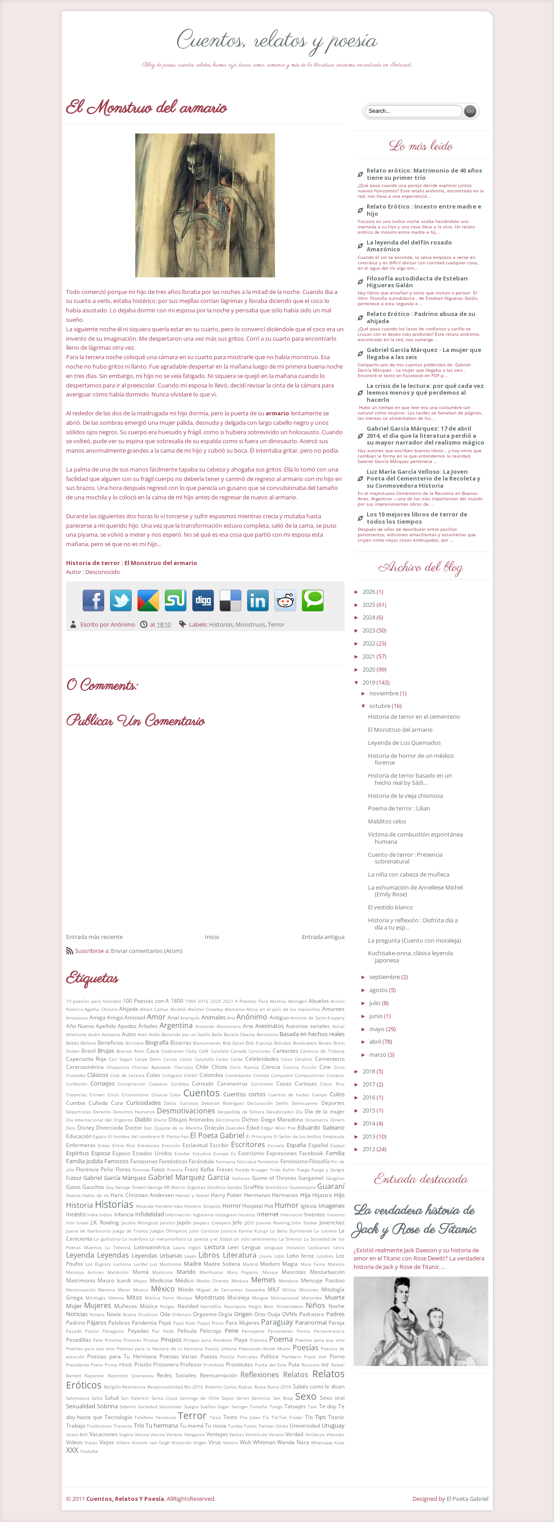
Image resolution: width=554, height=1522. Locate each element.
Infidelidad (149, 1214)
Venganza (194, 1434)
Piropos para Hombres (207, 1340)
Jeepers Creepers (212, 1222)
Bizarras (180, 1042)
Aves (142, 1034)
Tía (265, 1417)
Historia (79, 1205)
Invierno (336, 1214)
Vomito (230, 1442)
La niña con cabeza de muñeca (408, 874)
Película (187, 1330)
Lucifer (140, 1264)
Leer (233, 1247)
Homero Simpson (202, 1206)
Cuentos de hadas (289, 1094)
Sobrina (107, 1406)
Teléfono (143, 1417)
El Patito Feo (175, 1136)
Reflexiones (259, 1375)
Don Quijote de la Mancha (173, 1128)
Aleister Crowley (205, 1009)
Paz (156, 1331)
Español (318, 1144)
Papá (165, 1322)
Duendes (235, 1128)
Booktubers (305, 1043)
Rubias (245, 1387)
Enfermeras (81, 1144)
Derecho (102, 1111)
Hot (268, 1205)
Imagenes (332, 1206)
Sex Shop (283, 1398)
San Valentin (135, 1398)
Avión (154, 1034)
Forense (141, 1169)
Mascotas (294, 1271)
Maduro (270, 1263)
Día (299, 1111)
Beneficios (111, 1042)
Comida (261, 1075)
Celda (236, 1059)
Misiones (309, 1289)
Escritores (248, 1144)
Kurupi (261, 1231)
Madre (192, 1263)
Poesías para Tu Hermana (122, 1356)
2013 (370, 1136)
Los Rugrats (98, 1264)
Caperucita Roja (86, 1058)
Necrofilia (211, 1306)
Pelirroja (210, 1330)
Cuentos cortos (244, 1094)
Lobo (279, 1256)
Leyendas (113, 1255)
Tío (309, 1416)
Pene (231, 1330)
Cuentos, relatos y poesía (277, 41)
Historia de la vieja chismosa (405, 796)
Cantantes (285, 1050)
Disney (85, 1127)
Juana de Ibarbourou (88, 1231)
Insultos (246, 1214)
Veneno (174, 1434)
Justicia (229, 1231)
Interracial (291, 1214)
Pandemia (144, 1322)
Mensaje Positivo (323, 1280)
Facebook (311, 1153)
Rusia (260, 1387)
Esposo (121, 1153)
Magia (290, 1263)
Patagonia (113, 1331)
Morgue (260, 1298)
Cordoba (180, 1084)
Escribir (219, 1144)
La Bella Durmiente (291, 1231)
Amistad (134, 1017)
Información (178, 1214)
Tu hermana (162, 1425)
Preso (97, 1365)
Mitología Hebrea (104, 1298)
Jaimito (167, 1222)
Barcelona (267, 1034)
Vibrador (335, 1434)
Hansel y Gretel (192, 1195)
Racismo (310, 1365)
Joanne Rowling (273, 1222)
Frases (225, 1169)
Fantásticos (173, 1161)
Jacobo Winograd (139, 1222)
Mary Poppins (242, 1272)
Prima (111, 1365)
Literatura (240, 1255)
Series (242, 1398)
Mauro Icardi (114, 1280)
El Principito (259, 1136)
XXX (72, 1450)
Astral (338, 1026)
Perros (303, 1331)
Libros (209, 1255)
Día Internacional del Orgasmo (99, 1120)
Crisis (113, 1094)
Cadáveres (172, 1051)
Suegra (191, 1406)
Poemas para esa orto (320, 1340)
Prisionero (166, 1364)
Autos (129, 1033)
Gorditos (216, 1187)
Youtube (89, 1451)
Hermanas (257, 1194)
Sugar (223, 1406)
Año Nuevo (80, 1025)
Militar (289, 1289)
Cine (325, 1066)
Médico (184, 1280)
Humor (287, 1205)
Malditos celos (387, 821)
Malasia (336, 1264)
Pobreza (258, 1340)
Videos (74, 1442)
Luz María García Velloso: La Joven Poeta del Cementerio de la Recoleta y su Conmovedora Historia (423, 479)
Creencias (76, 1094)
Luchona (122, 1264)
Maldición (118, 1272)
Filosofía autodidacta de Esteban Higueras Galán (417, 282)
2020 (215, 1001)
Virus (214, 1442)
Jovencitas (332, 1222)
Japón (184, 1222)
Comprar (335, 1075)
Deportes (333, 1102)
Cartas (170, 1059)
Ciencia (271, 1066)
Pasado (74, 1331)
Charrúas (183, 1067)
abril (375, 1041)
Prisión (142, 1364)
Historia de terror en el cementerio (414, 716)
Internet (268, 1214)
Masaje (270, 1272)
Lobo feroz (300, 1255)
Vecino (158, 1434)
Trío (139, 1425)
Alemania (235, 1009)
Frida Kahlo (282, 1169)
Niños (315, 1305)
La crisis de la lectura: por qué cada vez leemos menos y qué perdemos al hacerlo (425, 393)
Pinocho (113, 1340)
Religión (112, 1387)
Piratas (151, 1340)
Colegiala (172, 1075)
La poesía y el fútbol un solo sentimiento (232, 1239)
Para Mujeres (243, 1322)
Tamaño (258, 1406)
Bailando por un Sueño (186, 1034)
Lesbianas (319, 1247)
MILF (273, 1289)
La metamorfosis (168, 1239)
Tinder (296, 1417)
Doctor (133, 1127)
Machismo (171, 1264)
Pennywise (253, 1331)
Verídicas (315, 1434)
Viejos (106, 1442)
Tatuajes (295, 1406)
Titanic (336, 1416)
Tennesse (165, 1417)
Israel (82, 1222)
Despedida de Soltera (241, 1111)
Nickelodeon (289, 1306)
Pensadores (280, 1331)
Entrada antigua (323, 937)
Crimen (97, 1094)
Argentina (176, 1025)
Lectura (214, 1247)
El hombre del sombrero (134, 1136)
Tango (276, 1406)
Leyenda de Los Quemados (404, 743)
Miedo (186, 1289)
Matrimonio (80, 1280)
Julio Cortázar (204, 1231)
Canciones (259, 1051)
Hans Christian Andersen (142, 1194)
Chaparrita (117, 1067)
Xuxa (339, 1442)
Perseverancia (329, 1331)
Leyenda (80, 1255)
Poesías (306, 1348)
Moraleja (238, 1297)
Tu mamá (192, 1425)
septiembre (385, 977)
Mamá (141, 1271)
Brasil (88, 1050)
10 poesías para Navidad (93, 1001)
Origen (243, 1314)
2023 (370, 630)
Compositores (309, 1075)
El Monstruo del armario (400, 729)
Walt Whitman (257, 1442)
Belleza (88, 1043)
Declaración (260, 1103)
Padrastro (311, 1313)
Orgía (225, 1313)
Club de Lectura (127, 1075)
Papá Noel (184, 1323)
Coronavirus (232, 1083)
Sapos (228, 1398)
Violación (181, 1442)
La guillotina (107, 1239)
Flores (123, 1169)
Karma (246, 1231)
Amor (156, 1017)
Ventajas (217, 1433)
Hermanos (285, 1194)
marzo (378, 1054)
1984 (190, 1001)
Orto (260, 1313)
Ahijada (128, 1008)
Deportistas (78, 1111)
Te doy (327, 1406)
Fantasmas (144, 1161)
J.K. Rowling (105, 1222)
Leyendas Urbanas (157, 1255)
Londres (324, 1256)
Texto (230, 1416)
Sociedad (147, 1406)
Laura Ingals (187, 1247)
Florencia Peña (94, 1169)
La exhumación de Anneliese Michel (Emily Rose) (415, 891)
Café (203, 1051)
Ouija (273, 1313)
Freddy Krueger (251, 1169)
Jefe (237, 1222)
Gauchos (93, 1186)
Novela (97, 1314)
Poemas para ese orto (90, 1348)
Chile (202, 1066)
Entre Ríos (123, 1145)
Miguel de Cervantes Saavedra (231, 1289)
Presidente (77, 1365)
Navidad (187, 1305)
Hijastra (322, 1194)
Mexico (140, 1289)
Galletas (241, 1178)
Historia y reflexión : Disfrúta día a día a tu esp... (413, 923)
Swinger (239, 1406)
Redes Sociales (176, 1375)
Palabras (119, 1322)
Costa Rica (332, 1084)
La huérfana (135, 1239)
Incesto (76, 1214)
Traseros (122, 1426)
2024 (370, 617)
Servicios (261, 1398)
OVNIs (289, 1313)
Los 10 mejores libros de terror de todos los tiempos (417, 518)
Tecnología (118, 1416)
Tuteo (250, 1426)
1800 (177, 1000)
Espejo (337, 1145)
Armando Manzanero (218, 1026)
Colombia (211, 1074)
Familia (335, 1153)
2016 (203, 1001)
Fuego (303, 1169)
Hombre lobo (169, 1206)
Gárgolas (335, 1178)
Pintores (133, 1340)
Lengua (251, 1247)
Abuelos (319, 1000)
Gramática (276, 1187)
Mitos (134, 1297)
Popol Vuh (315, 1356)
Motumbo (311, 1298)
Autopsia (111, 1034)
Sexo (306, 1396)
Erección (171, 1145)
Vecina (142, 1434)
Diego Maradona (282, 1119)
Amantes (333, 1008)
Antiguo (279, 1017)
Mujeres (97, 1305)
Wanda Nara (293, 1442)
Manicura (162, 1272)
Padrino (75, 1322)
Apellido (106, 1025)
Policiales (247, 1356)
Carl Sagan (120, 1059)
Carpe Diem (148, 1059)
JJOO (249, 1222)
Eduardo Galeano (320, 1127)
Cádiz (191, 1051)
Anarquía (189, 1018)
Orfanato (181, 1314)
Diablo (143, 1119)
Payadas (138, 1330)
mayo (377, 1029)
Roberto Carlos (221, 1387)
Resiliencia (134, 1387)
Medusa (239, 1280)
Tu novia (215, 1425)
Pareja (336, 1322)
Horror (231, 1206)
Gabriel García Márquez (114, 1178)
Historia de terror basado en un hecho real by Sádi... (410, 779)
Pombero (291, 1356)
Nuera (129, 1314)
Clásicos (97, 1075)
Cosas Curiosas (296, 1083)
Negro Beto (261, 1306)
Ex (233, 1153)
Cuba (175, 1094)
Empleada (334, 1136)
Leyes (190, 1256)
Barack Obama (239, 1034)
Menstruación (81, 1289)
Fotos (158, 1169)
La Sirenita (290, 1239)
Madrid (250, 1264)
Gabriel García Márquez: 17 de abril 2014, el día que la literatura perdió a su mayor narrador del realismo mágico (425, 435)
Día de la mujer (324, 1111)
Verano (276, 1434)
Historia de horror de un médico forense (411, 759)
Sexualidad (80, 1406)
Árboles (148, 1025)
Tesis (215, 1417)
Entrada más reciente (94, 937)
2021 (228, 1001)
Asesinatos (269, 1026)
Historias (221, 624)
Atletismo (76, 1034)
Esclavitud (195, 1144)
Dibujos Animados (191, 1119)
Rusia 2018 (279, 1387)
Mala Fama (313, 1264)
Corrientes (262, 1084)
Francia (175, 1169)
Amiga (97, 1017)
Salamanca (77, 1398)
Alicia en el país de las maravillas (283, 1009)
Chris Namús (244, 1067)
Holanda (145, 1206)
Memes (263, 1280)
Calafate (220, 1051)
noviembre (384, 693)
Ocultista (148, 1314)
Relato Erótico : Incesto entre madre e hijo (424, 210)
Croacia (159, 1094)
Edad (253, 1127)
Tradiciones (99, 1426)
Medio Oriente (212, 1280)
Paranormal (311, 1322)
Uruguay (333, 1425)
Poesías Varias (178, 1356)
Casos (186, 1059)
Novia (113, 1313)
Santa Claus (164, 1398)
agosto (379, 990)
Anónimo (251, 1017)
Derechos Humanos (134, 1111)
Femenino (268, 1161)
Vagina (126, 1434)
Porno (337, 1356)
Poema (281, 1339)
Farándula (201, 1161)
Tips (320, 1417)
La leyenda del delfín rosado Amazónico (409, 246)
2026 (370, 591)
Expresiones (281, 1153)
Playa (241, 1339)
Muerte (335, 1297)
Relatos (295, 1375)
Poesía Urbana (221, 1348)
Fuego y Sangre (328, 1169)
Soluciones (170, 1406)
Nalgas (167, 1306)
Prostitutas (239, 1364)
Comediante (238, 1075)
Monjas (184, 1298)
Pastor (92, 1331)
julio (375, 1003)
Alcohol (178, 1009)
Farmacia (225, 1161)
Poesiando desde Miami (265, 1348)
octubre (380, 706)
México (163, 1289)
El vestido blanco (390, 907)
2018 (370, 1071)
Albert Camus (154, 1009)
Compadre (282, 1075)
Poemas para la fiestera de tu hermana (160, 1348)
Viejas (91, 1442)
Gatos (73, 1186)
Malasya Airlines (85, 1272)
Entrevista (148, 1145)
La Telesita (118, 1247)
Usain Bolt (77, 1434)
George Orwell (130, 1187)
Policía (227, 1356)
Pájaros (96, 1322)
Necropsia (235, 1306)
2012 (370, 1149)
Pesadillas (78, 1339)
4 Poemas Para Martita (260, 1001)
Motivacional (285, 1298)
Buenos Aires (130, 1051)
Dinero (337, 1120)
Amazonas (77, 1018)
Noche (336, 1305)
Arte (248, 1025)
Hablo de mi (95, 1195)
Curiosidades (143, 1103)
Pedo (168, 1331)
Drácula (214, 1127)
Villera (123, 1442)
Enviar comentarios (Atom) (146, 951)
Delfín (282, 1103)
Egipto (99, 1136)
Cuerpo (319, 1094)
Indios (105, 1214)
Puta (294, 1364)
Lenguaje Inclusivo (284, 1247)
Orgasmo (205, 1313)
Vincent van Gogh (151, 1442)
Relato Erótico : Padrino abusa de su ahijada (421, 318)
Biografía (156, 1042)
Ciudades (76, 1075)
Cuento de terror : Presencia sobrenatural (405, 858)
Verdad (294, 1433)
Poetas (208, 1356)
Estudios (202, 1153)
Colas (153, 1074)
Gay (110, 1187)
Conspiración (132, 1084)
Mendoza (288, 1280)
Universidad (305, 1425)
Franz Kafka (199, 1169)
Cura (117, 1102)
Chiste (219, 1066)
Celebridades (262, 1058)
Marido (186, 1272)
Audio (94, 1034)
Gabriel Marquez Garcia (189, 1177)
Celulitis (303, 1059)
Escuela (276, 1145)
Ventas (236, 1434)
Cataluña (204, 1059)
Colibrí (191, 1075)
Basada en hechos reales (312, 1034)
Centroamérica (85, 1066)
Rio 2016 (193, 1387)
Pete (98, 1340)
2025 (370, 605)
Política (270, 1356)
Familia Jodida (84, 1161)
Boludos (282, 1043)
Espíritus (77, 1153)
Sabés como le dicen (319, 1386)
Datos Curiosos (181, 1103)
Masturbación (327, 1271)
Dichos (250, 1119)
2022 (370, 643)
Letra (339, 1247)
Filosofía (319, 1161)
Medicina (161, 1280)
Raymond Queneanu (131, 1375)
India (92, 1214)
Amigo (115, 1017)
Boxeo (325, 1043)
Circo (339, 1067)
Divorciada (109, 1127)
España (296, 1145)
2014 (370, 1123)
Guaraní (331, 1186)
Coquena (158, 1084)
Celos (287, 1059)
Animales (213, 1017)
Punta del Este (271, 1365)
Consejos (102, 1083)
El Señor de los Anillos (297, 1136)
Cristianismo (135, 1094)
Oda (165, 1313)
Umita (281, 1426)
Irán (70, 1222)
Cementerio (330, 1058)
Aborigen (297, 1001)
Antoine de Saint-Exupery (317, 1018)
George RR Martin (166, 1187)
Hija (305, 1195)
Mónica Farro (159, 1298)
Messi (124, 1289)
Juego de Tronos (130, 1231)
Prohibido (214, 1365)
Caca (152, 1050)
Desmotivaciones (186, 1111)
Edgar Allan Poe (278, 1128)
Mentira (106, 1289)
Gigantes (196, 1187)
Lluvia (265, 1256)
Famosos (116, 1161)
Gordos (234, 1187)
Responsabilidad (165, 1387)
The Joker (250, 1417)
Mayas (140, 1280)
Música (149, 1305)
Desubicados (280, 1111)
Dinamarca (316, 1120)
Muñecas (125, 1305)
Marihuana (211, 1272)
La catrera (325, 1231)
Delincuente (305, 1103)
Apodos (127, 1025)
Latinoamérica (152, 1247)
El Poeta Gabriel (217, 1135)
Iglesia (309, 1205)
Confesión (76, 1084)
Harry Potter (226, 1194)
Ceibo (222, 1059)
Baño (217, 1034)
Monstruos (250, 624)
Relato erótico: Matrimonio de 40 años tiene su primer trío (424, 174)
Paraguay (277, 1322)
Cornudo (202, 1083)
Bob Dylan (233, 1043)
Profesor (191, 1364)
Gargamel (311, 1177)
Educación (79, 1135)
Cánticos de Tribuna (322, 1051)
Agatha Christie (101, 1009)
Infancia (124, 1214)
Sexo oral (332, 1397)
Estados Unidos (152, 1153)
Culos (337, 1094)
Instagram (226, 1214)
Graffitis (254, 1186)
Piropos (171, 1339)
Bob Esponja (259, 1043)
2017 (370, 1084)
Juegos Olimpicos (168, 1231)
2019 (370, 682)
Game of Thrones (274, 1177)
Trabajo (75, 1425)
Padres (335, 1314)
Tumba (235, 1426)
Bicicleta (134, 1043)
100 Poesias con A (146, 1000)
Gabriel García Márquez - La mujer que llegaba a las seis (424, 353)
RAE (325, 1365)
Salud (112, 1397)
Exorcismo (251, 1153)
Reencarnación (218, 1375)
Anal (173, 1017)
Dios (70, 1128)
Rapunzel (94, 1375)
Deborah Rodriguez (222, 1103)
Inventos (314, 1214)
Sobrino (128, 1406)
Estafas (182, 1153)
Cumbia (75, 1102)
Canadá (238, 1051)
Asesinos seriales (308, 1025)
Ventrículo (256, 1434)
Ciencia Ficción (299, 1067)
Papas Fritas (210, 1323)
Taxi (312, 1406)
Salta (97, 1398)
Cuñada (98, 1102)
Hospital (252, 1205)
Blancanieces (207, 1043)
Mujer (74, 1306)
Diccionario (228, 1120)
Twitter (266, 1426)
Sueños (208, 1406)
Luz (153, 1264)
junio (376, 1016)
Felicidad (246, 1161)
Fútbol (73, 1177)
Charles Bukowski (151, 1067)
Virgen (200, 1442)
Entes (104, 1145)
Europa (221, 1153)
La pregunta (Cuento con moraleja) (414, 940)
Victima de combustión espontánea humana (415, 838)
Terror (276, 624)
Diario (160, 1120)
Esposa (100, 1153)
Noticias (77, 1314)
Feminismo (294, 1161)
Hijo (339, 1195)
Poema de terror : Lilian (399, 808)
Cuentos (201, 1092)
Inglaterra (203, 1214)
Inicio (212, 937)
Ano (231, 1018)
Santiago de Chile (199, 1398)
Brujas (106, 1050)
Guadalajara (302, 1187)
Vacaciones (103, 1433)
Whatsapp (321, 1442)
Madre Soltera (222, 1263)
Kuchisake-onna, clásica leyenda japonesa (410, 956)
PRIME (126, 1365)
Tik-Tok (279, 1417)
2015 (370, 1110)
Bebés (72, 1043)
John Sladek (304, 1222)
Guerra (73, 1195)
